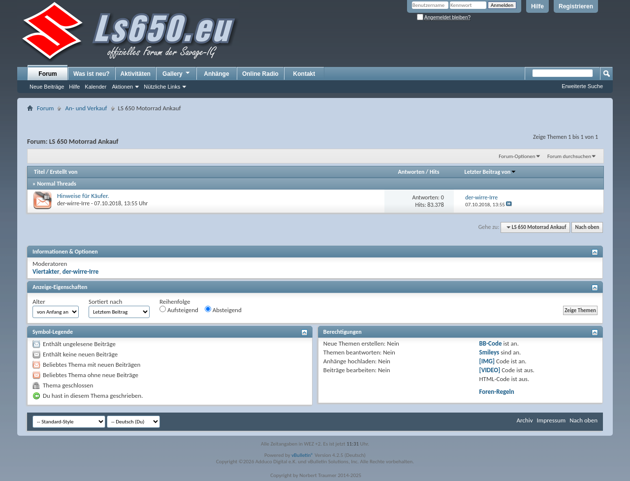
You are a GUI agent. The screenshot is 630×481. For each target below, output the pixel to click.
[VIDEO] (490, 370)
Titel (39, 171)
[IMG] (487, 361)
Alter (38, 301)
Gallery (176, 73)
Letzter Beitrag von (491, 171)
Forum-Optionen (517, 156)
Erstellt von (63, 171)
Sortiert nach (105, 301)
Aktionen (122, 87)
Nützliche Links (162, 87)
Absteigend (223, 310)
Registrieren (576, 6)
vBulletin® (302, 455)
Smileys (489, 352)
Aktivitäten (136, 73)
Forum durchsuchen (569, 156)
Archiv (524, 420)
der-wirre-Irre (73, 203)
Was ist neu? (91, 73)
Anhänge (216, 73)
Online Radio (260, 73)
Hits (434, 171)
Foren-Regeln (496, 391)
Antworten (411, 171)
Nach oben (587, 227)
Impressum (551, 420)
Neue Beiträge (47, 87)
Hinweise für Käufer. (83, 195)
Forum (47, 73)
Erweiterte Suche (582, 86)
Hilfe (537, 6)
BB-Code (490, 343)
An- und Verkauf (86, 108)
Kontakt (304, 73)
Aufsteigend (178, 310)
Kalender (95, 87)
